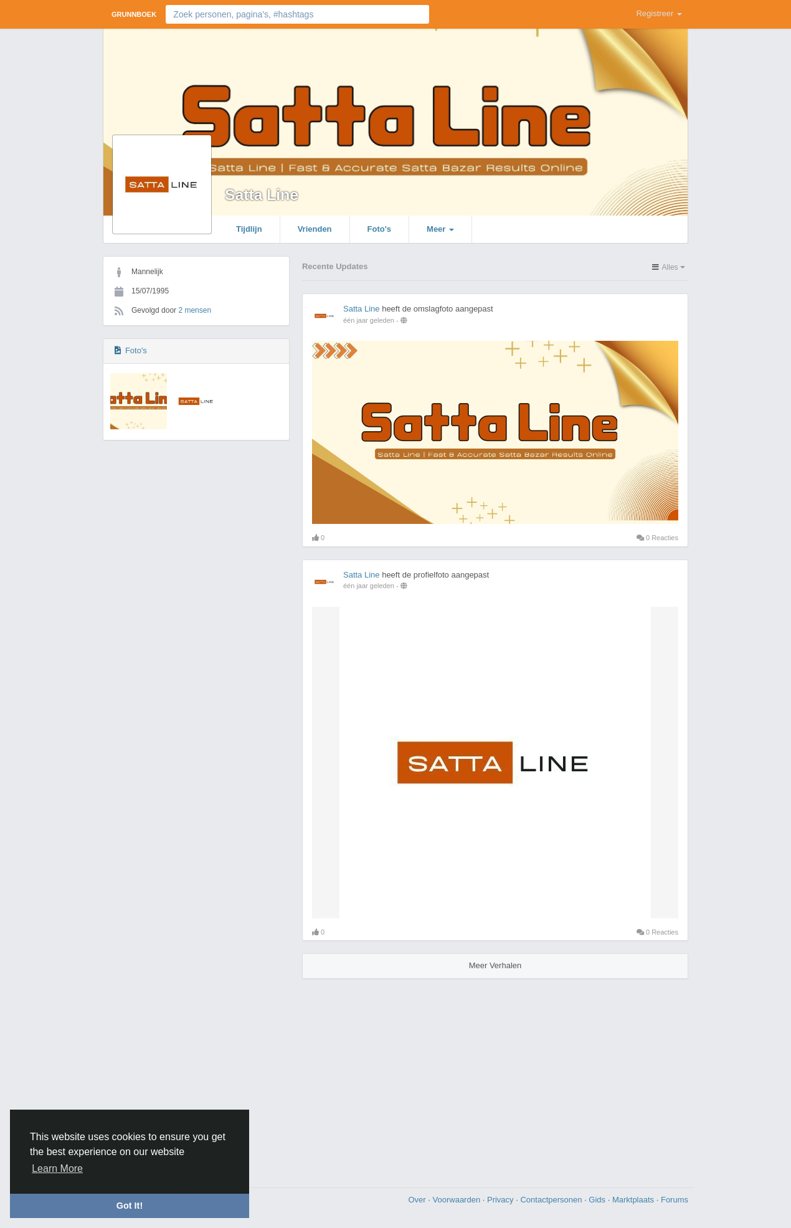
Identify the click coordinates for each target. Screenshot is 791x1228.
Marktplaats (634, 1199)
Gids (598, 1199)
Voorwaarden (458, 1199)
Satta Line (261, 194)
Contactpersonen (552, 1199)
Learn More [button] (57, 1168)
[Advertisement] (395, 1078)
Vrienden (315, 229)
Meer (440, 229)
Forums (674, 1199)
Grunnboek (133, 14)
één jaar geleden (368, 320)
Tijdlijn (249, 229)
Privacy (501, 1199)
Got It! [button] (129, 1206)
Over (418, 1199)
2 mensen (194, 310)
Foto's (379, 229)
